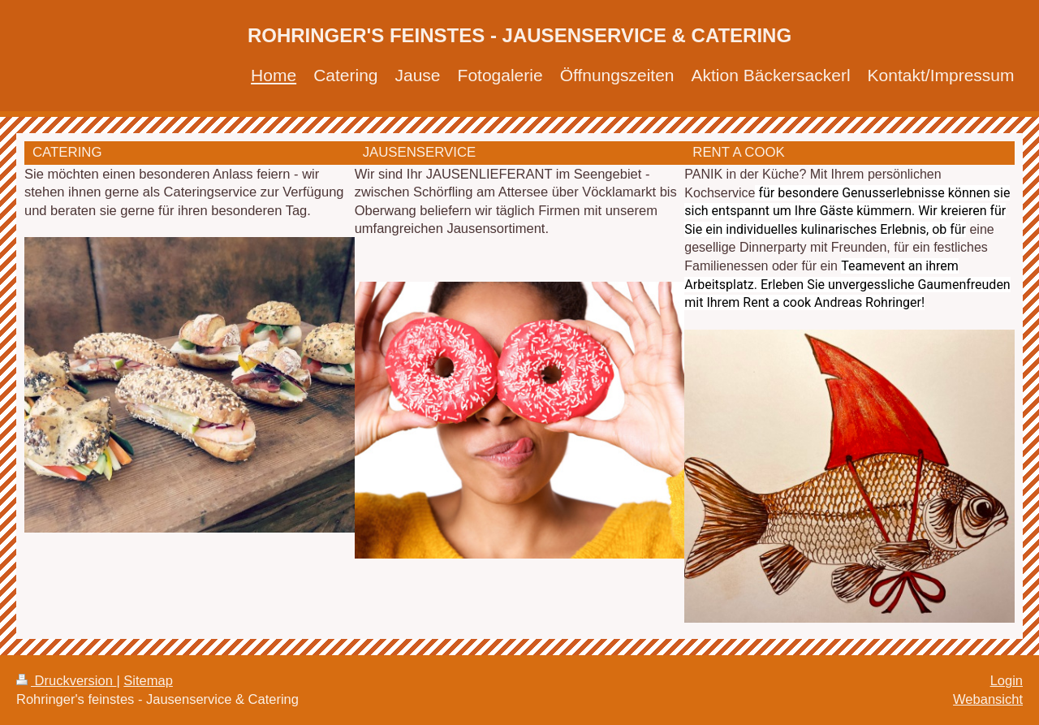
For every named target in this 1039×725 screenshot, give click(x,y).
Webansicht (988, 699)
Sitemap (148, 680)
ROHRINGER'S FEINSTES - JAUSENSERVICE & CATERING (519, 35)
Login (1006, 680)
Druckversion (66, 680)
